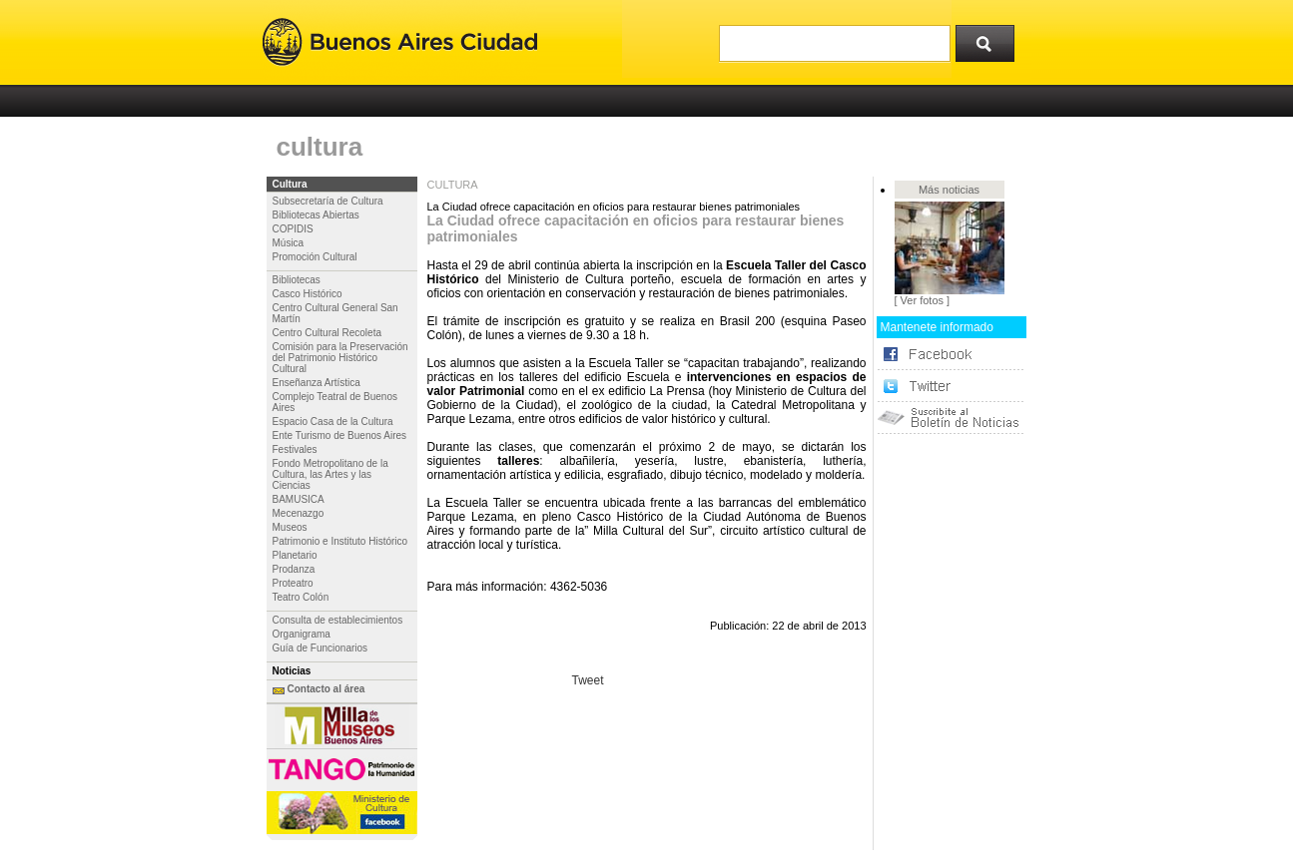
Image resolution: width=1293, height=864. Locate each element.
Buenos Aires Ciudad (400, 42)
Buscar (991, 39)
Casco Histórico (307, 293)
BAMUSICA (298, 499)
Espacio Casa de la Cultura (333, 421)
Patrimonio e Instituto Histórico (340, 541)
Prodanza (294, 569)
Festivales (295, 449)
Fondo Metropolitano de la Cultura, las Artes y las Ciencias (330, 474)
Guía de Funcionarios (320, 648)
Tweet (588, 680)
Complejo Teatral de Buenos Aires (335, 402)
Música (289, 242)
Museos (290, 527)
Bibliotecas (297, 279)
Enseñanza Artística (316, 382)
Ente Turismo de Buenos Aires (340, 435)
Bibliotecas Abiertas (316, 215)
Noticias (292, 670)
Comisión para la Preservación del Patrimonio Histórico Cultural (340, 357)
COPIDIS (293, 228)
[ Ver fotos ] (923, 300)
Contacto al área (326, 688)
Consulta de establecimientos (338, 620)
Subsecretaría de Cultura (328, 201)
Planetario (295, 555)
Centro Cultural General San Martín (335, 313)
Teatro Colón (301, 597)
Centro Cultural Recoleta (327, 332)
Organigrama (301, 634)
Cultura (290, 184)
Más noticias (949, 190)
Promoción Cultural (315, 256)
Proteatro (293, 583)
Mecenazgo (298, 513)
